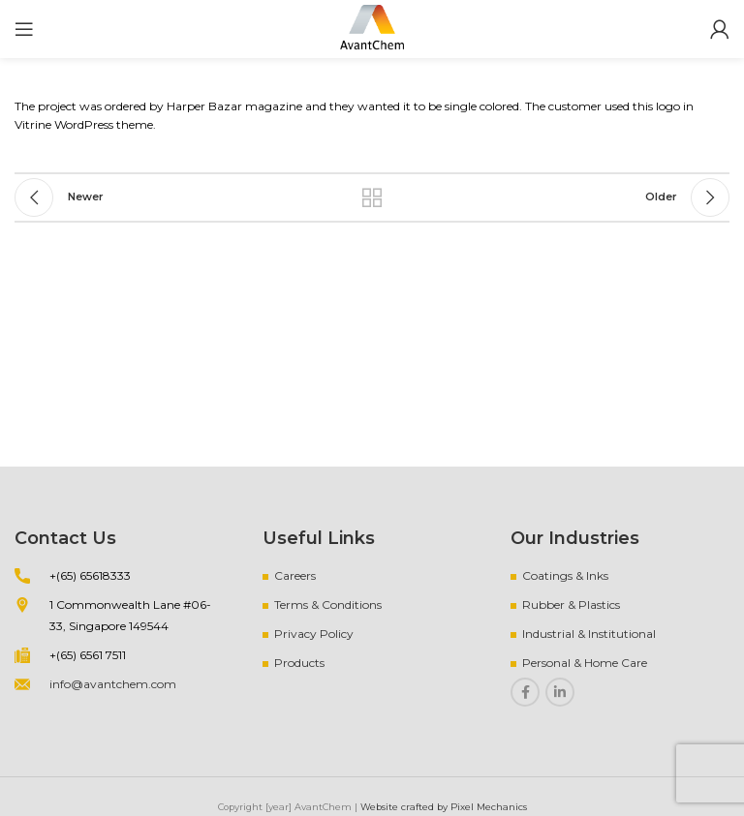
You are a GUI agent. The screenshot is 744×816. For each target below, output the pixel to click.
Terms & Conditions (328, 604)
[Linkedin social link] (559, 692)
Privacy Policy (314, 633)
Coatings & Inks (565, 575)
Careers (295, 575)
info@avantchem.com (112, 684)
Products (299, 662)
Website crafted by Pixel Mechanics (443, 806)
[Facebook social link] (525, 692)
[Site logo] (372, 27)
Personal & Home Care (584, 662)
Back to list (372, 197)
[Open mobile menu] (24, 29)
